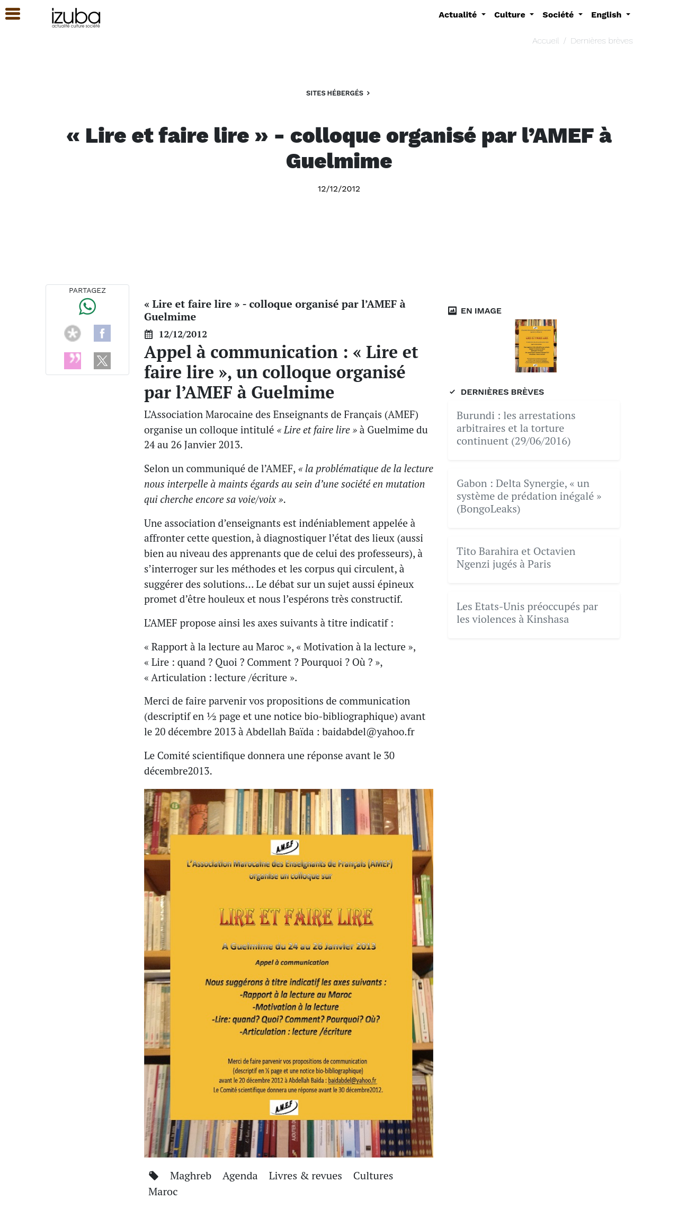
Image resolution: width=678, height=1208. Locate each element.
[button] (8, 14)
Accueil (545, 41)
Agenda (241, 1175)
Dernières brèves (601, 41)
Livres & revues (307, 1175)
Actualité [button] (459, 15)
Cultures (373, 1175)
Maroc (163, 1191)
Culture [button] (511, 15)
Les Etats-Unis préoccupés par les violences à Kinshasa (527, 612)
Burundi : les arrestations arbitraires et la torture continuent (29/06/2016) (516, 428)
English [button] (607, 15)
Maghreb (192, 1175)
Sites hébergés (339, 93)
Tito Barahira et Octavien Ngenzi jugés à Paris (516, 557)
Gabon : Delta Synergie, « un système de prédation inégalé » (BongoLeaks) (529, 496)
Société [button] (559, 15)
